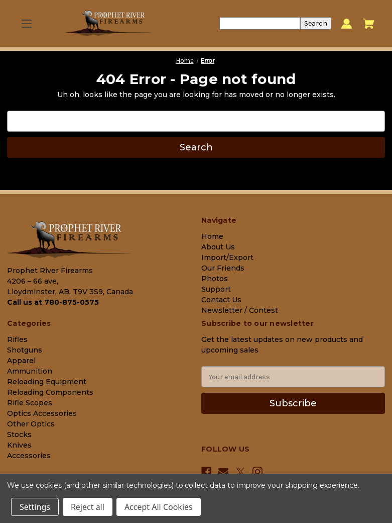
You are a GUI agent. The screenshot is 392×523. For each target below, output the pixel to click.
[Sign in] (346, 23)
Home (212, 236)
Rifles (17, 339)
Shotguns (24, 350)
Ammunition (29, 371)
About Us (218, 246)
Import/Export (227, 257)
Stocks (19, 434)
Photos (214, 278)
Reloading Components (50, 392)
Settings (35, 506)
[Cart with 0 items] (368, 24)
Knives (19, 445)
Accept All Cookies (158, 506)
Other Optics (31, 423)
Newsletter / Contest (239, 310)
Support (216, 289)
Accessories (29, 455)
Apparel (21, 360)
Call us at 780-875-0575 (53, 302)
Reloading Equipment (46, 381)
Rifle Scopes (29, 402)
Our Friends (222, 268)
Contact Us (221, 299)
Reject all (87, 506)
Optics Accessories (42, 413)
